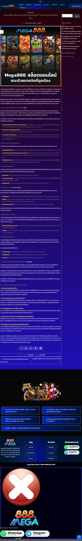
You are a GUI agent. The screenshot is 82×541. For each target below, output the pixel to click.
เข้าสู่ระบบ (28, 5)
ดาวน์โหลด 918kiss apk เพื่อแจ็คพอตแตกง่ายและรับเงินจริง (70, 47)
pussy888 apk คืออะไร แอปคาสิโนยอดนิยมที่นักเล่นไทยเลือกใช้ (71, 37)
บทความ (63, 5)
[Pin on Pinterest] (35, 348)
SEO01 (39, 23)
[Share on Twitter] (26, 348)
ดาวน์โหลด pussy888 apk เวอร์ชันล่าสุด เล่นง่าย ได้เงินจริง (71, 42)
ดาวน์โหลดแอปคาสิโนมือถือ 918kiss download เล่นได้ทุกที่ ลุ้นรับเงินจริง (71, 32)
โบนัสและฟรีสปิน (16, 187)
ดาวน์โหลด (54, 5)
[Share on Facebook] (21, 348)
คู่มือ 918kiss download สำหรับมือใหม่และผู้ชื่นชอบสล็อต (71, 27)
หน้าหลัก (21, 5)
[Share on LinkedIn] (40, 348)
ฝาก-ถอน (46, 5)
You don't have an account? (10, 538)
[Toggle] (3, 409)
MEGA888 (42, 355)
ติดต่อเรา (22, 8)
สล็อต (25, 108)
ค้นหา (63, 13)
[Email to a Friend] (31, 348)
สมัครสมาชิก (37, 5)
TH (41, 1)
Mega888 (31, 12)
